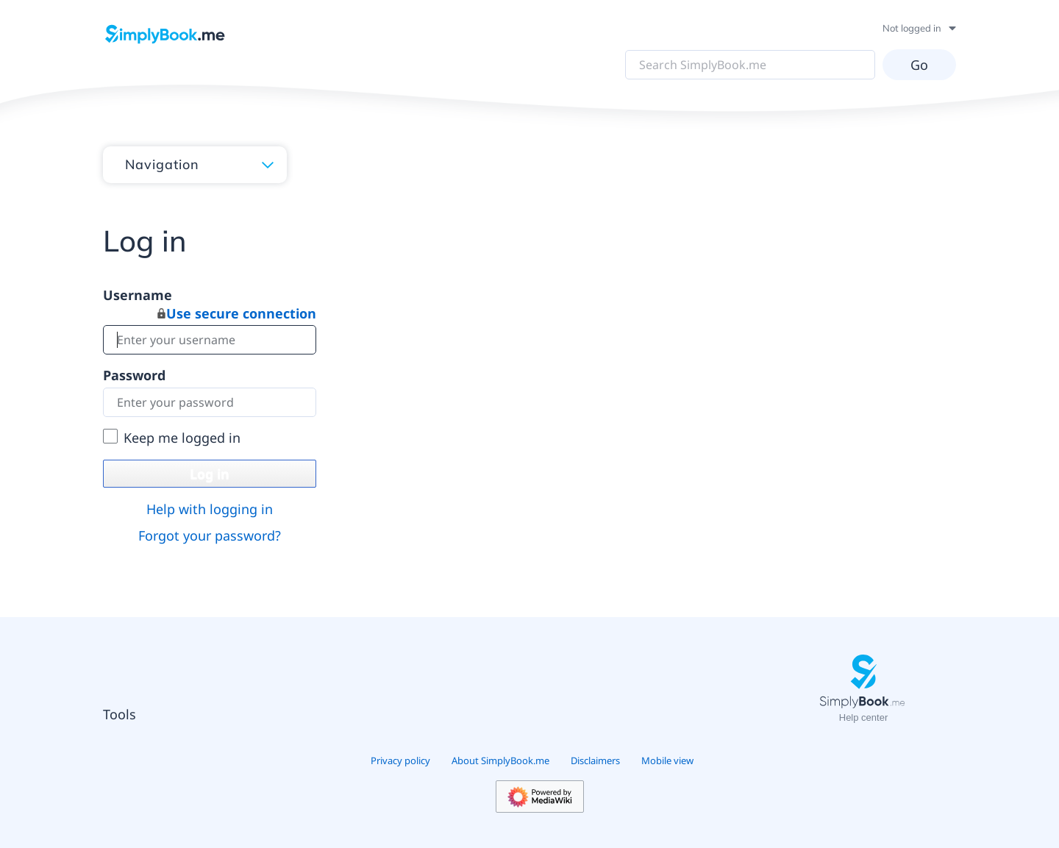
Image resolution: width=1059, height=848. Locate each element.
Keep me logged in (182, 437)
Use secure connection (237, 313)
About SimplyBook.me (500, 760)
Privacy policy (400, 760)
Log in (209, 473)
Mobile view (667, 760)
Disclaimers (595, 760)
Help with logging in (209, 509)
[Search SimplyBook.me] (750, 64)
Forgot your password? (209, 535)
